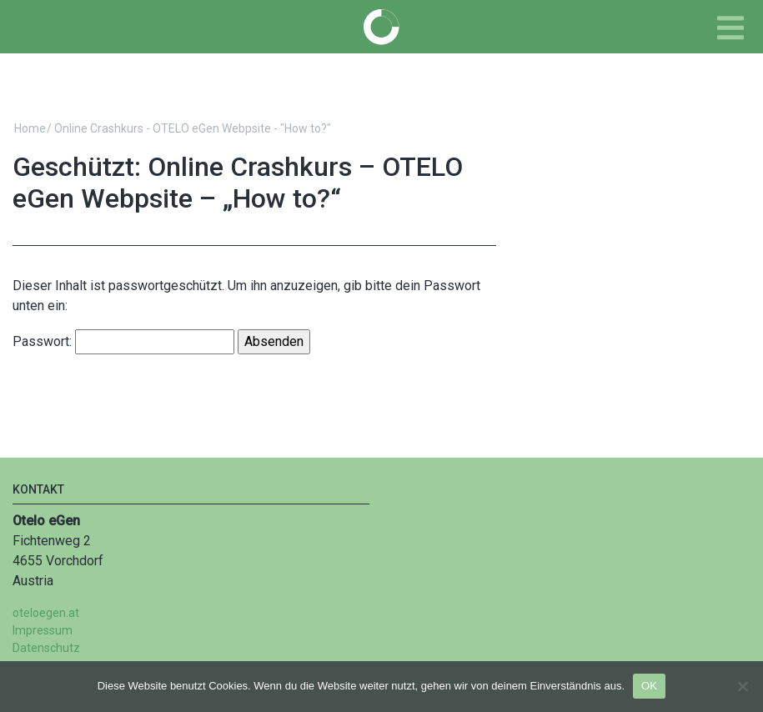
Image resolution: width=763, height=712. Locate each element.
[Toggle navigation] (730, 28)
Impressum (43, 630)
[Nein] (742, 686)
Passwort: (123, 341)
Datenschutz (46, 647)
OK (649, 685)
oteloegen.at (46, 612)
